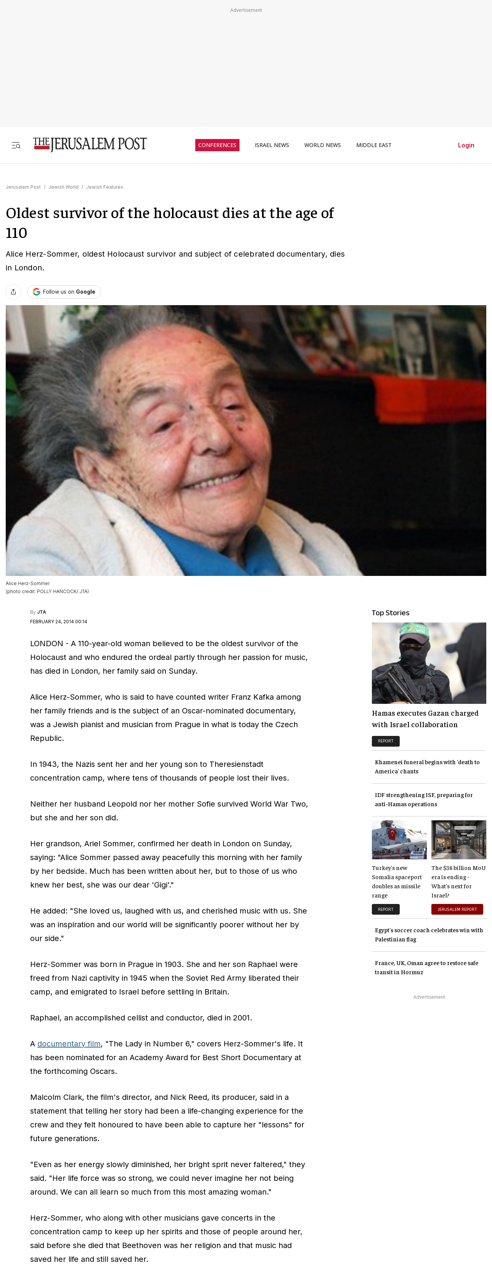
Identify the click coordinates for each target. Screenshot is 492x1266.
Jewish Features (104, 187)
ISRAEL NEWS (272, 145)
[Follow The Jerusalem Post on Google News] (64, 292)
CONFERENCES (217, 145)
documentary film (69, 1043)
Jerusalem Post (23, 187)
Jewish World (63, 187)
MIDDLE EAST (374, 145)
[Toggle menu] (16, 145)
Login (466, 145)
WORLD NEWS (322, 145)
